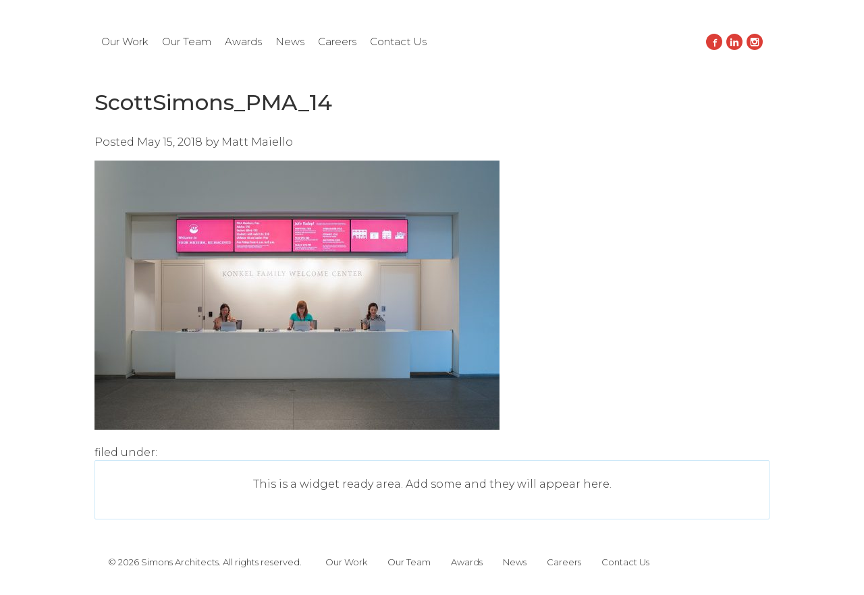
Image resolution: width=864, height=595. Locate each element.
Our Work (124, 41)
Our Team (186, 41)
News (289, 41)
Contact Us (398, 41)
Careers (337, 41)
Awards (243, 41)
